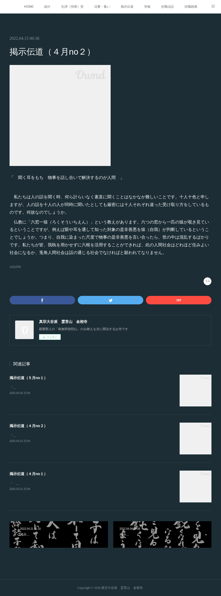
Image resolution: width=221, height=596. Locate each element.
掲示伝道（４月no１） (28, 474)
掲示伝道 (127, 6)
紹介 (47, 6)
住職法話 (167, 6)
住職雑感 (190, 6)
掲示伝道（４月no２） (28, 426)
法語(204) (15, 266)
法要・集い (102, 6)
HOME (29, 6)
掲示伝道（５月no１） (28, 378)
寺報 (147, 6)
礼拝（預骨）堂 (72, 6)
